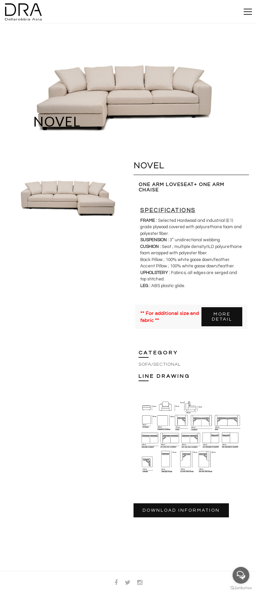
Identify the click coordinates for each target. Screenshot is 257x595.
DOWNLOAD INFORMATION (181, 510)
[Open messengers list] (241, 575)
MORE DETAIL (222, 317)
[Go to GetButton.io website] (241, 588)
